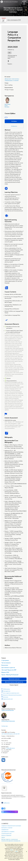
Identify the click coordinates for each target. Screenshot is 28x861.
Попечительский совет (6, 833)
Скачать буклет (14, 685)
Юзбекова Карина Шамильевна (8, 721)
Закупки (3, 837)
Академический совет (8, 699)
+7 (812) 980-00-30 (10, 748)
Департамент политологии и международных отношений (12, 79)
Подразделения (4, 829)
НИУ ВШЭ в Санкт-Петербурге (10, 1)
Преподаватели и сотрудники (7, 831)
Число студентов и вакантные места (11, 693)
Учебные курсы (6, 689)
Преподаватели (6, 691)
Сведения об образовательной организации (11, 825)
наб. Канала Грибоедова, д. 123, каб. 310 (10, 733)
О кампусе (4, 823)
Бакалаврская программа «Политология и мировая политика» (13, 10)
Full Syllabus (14, 121)
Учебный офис (4, 726)
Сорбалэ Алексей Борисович (7, 710)
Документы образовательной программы (12, 695)
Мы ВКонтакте (6, 802)
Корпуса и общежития (6, 835)
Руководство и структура (6, 827)
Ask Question (14, 126)
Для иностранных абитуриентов (14, 682)
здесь (12, 849)
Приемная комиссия (14, 679)
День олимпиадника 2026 (14, 20)
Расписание (5, 697)
